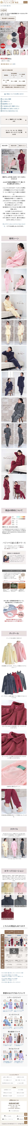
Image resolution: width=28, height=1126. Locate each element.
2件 (14, 64)
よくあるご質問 (7, 99)
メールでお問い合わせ (14, 1110)
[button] (2, 1004)
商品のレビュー (22, 145)
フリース (15, 976)
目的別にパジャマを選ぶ (13, 975)
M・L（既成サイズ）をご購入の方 (14, 120)
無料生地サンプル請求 (7, 1095)
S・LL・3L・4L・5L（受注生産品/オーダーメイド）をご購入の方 (14, 132)
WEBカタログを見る (7, 1092)
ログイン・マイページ (7, 1119)
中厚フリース (20, 976)
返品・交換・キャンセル (20, 1080)
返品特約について (7, 104)
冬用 (22, 972)
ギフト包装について (8, 1080)
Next (26, 34)
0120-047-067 (14, 1103)
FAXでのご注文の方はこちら (10, 111)
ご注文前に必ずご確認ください (11, 106)
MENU (25, 2)
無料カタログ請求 (20, 1092)
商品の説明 (4, 145)
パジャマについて (20, 1095)
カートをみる (7, 1116)
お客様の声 (20, 1119)
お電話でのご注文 (20, 1077)
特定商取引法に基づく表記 (7, 1083)
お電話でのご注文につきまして (11, 108)
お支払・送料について (7, 1077)
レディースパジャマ (16, 972)
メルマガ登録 (20, 1089)
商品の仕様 (13, 145)
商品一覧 (8, 5)
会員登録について (7, 1089)
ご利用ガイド (6, 101)
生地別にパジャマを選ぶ (7, 976)
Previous (1, 34)
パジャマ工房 (3, 5)
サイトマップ (20, 1116)
